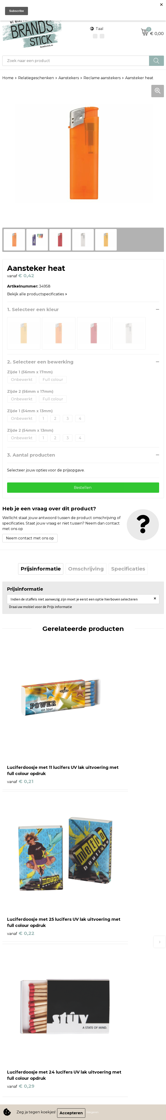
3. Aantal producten (31, 455)
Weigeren (94, 1113)
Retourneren (97, 956)
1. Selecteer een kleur (33, 309)
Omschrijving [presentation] (86, 570)
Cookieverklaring (17, 1010)
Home (8, 78)
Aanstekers (68, 78)
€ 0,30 (101, 858)
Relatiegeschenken (36, 78)
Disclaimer (11, 1024)
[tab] (40, 570)
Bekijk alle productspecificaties (37, 294)
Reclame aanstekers (102, 78)
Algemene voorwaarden (24, 1003)
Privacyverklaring (18, 1017)
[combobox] (75, 61)
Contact (92, 935)
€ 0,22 (101, 744)
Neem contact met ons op (30, 540)
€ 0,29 (20, 858)
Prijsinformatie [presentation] (41, 570)
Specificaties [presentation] (128, 570)
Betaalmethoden (101, 949)
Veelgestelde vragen (104, 963)
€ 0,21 (20, 744)
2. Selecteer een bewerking (40, 362)
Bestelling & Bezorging (106, 942)
